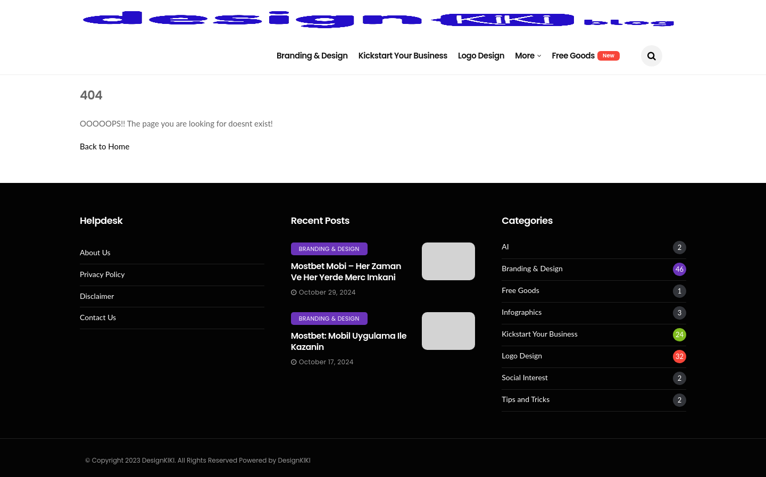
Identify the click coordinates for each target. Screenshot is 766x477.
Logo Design (481, 55)
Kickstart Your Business (403, 55)
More (525, 55)
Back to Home (104, 146)
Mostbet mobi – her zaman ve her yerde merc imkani (346, 271)
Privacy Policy (102, 274)
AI (505, 246)
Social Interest (525, 377)
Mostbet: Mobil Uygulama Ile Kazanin (348, 341)
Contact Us (98, 317)
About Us (95, 252)
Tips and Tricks (525, 399)
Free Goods (586, 55)
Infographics (522, 312)
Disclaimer (97, 296)
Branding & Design (312, 55)
